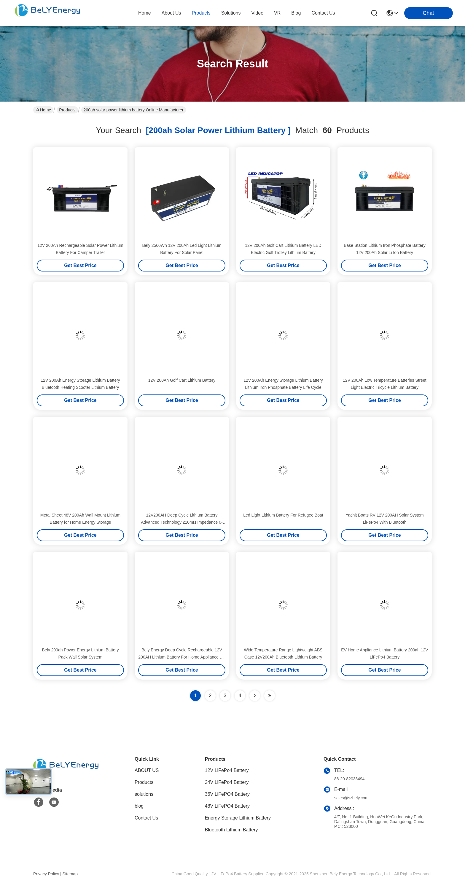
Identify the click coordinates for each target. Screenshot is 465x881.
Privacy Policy (46, 873)
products (201, 12)
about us (171, 12)
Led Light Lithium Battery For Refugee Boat (283, 515)
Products (67, 110)
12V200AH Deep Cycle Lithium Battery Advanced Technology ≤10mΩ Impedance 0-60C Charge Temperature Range (182, 522)
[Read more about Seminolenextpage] (254, 695)
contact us (323, 12)
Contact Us (146, 817)
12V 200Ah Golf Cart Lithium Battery (181, 380)
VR (277, 12)
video (257, 12)
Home (144, 12)
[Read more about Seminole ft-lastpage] (269, 695)
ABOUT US (147, 770)
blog (296, 12)
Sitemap (70, 873)
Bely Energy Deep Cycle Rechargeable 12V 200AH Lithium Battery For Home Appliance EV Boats (181, 657)
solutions (231, 12)
